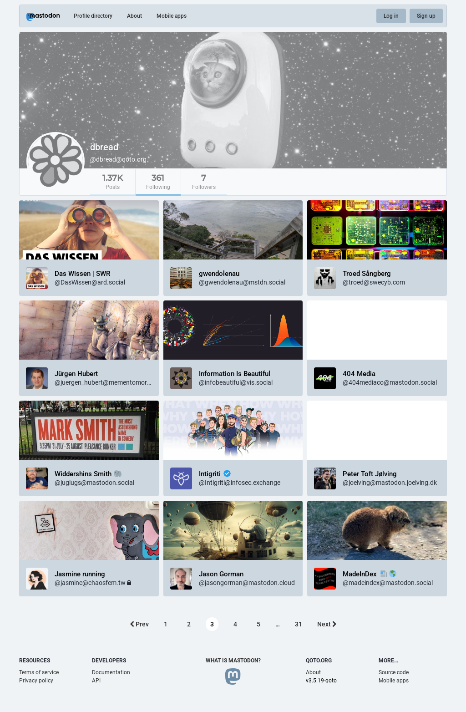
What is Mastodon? (233, 660)
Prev (139, 624)
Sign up (426, 16)
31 (298, 624)
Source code (394, 672)
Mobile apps (172, 16)
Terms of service (39, 672)
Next (327, 624)
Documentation (111, 672)
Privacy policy (36, 680)
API (96, 680)
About (134, 16)
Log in (391, 16)
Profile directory (93, 16)
